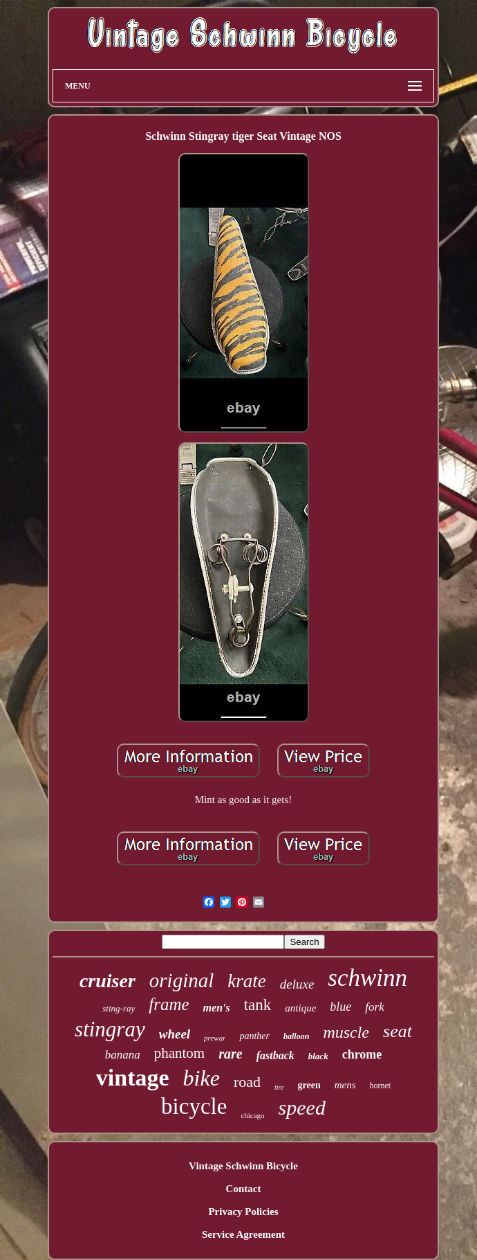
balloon (296, 1036)
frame (169, 1004)
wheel (174, 1034)
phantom (179, 1053)
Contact (243, 1188)
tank (258, 1005)
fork (374, 1007)
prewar (214, 1038)
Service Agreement (243, 1234)
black (318, 1056)
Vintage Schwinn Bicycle (243, 1165)
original (181, 980)
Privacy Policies (243, 1211)
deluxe (297, 984)
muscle (346, 1032)
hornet (380, 1085)
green (309, 1085)
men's (216, 1008)
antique (300, 1008)
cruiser (107, 980)
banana (122, 1054)
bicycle (194, 1106)
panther (254, 1036)
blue (340, 1007)
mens (345, 1084)
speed (302, 1107)
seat (397, 1031)
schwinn (367, 977)
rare (230, 1053)
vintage (132, 1077)
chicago (252, 1115)
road (247, 1081)
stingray (110, 1029)
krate (246, 981)
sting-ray (118, 1008)
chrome (362, 1054)
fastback (275, 1055)
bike (201, 1077)
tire (279, 1087)
